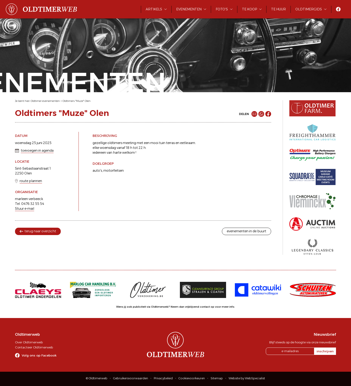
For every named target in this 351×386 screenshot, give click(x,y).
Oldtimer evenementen (45, 101)
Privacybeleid (163, 378)
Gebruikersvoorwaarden (130, 378)
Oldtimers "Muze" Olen (77, 101)
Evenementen (189, 9)
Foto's (222, 9)
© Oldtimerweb (96, 378)
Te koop (249, 9)
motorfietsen (113, 170)
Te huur (278, 9)
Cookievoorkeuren (192, 378)
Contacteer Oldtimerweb (34, 347)
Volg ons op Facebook (39, 355)
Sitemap (217, 378)
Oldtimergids (308, 9)
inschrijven (325, 351)
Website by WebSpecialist (247, 378)
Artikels (154, 9)
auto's (97, 170)
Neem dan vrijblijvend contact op (192, 306)
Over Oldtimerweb (29, 342)
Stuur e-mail (24, 208)
